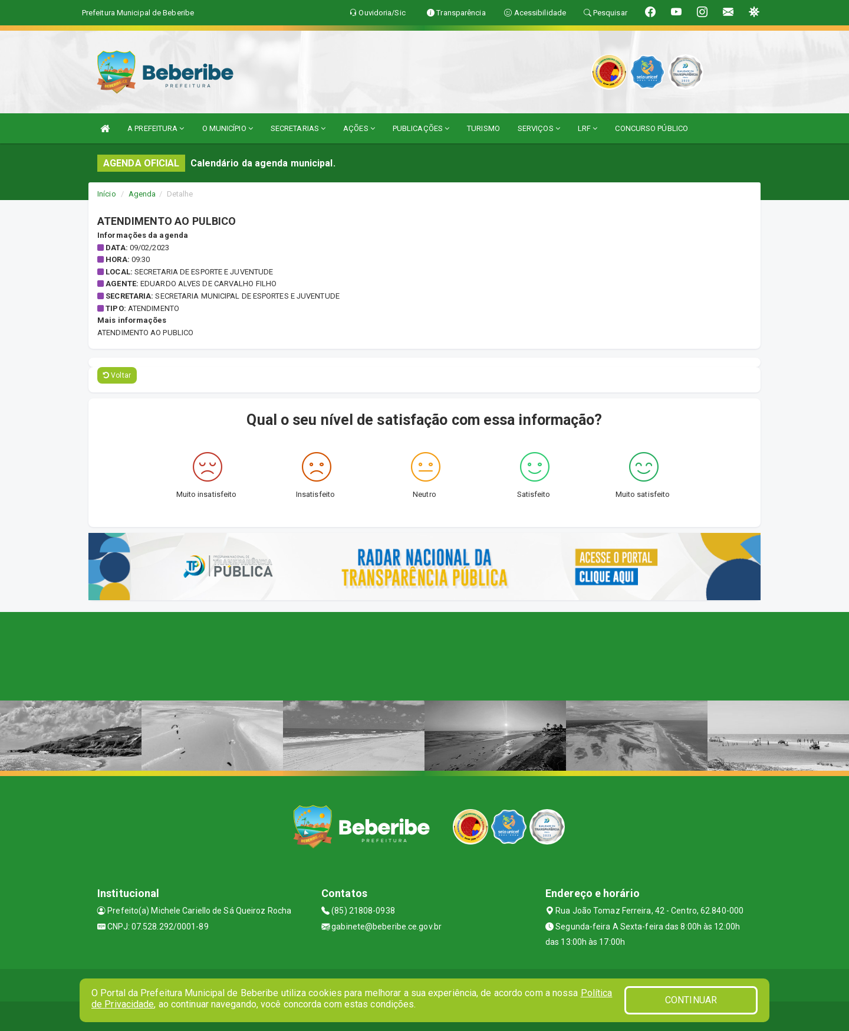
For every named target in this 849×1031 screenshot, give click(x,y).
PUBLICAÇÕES (421, 128)
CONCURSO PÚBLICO (651, 128)
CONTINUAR (691, 1000)
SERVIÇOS (539, 128)
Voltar (117, 375)
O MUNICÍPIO (227, 128)
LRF (588, 128)
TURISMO (483, 128)
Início (106, 193)
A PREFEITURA (155, 128)
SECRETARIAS (298, 128)
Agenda (142, 193)
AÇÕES (359, 128)
